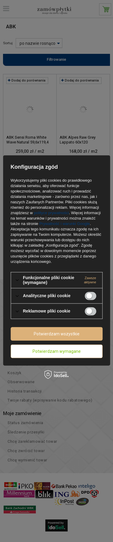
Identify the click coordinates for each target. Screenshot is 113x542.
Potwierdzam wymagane (57, 351)
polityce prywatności (51, 213)
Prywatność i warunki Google (64, 223)
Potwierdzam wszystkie (57, 333)
